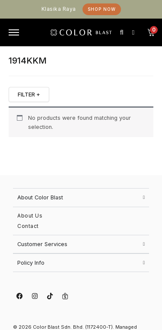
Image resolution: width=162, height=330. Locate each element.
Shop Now (102, 9)
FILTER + (29, 94)
